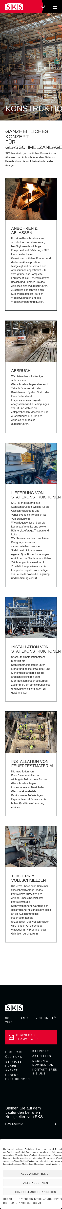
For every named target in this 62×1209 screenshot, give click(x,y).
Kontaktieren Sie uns (44, 1071)
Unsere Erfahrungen (17, 1077)
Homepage (14, 1052)
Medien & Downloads (42, 1062)
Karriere (40, 1051)
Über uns (13, 1057)
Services (13, 1061)
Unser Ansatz (11, 1068)
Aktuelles (41, 1056)
